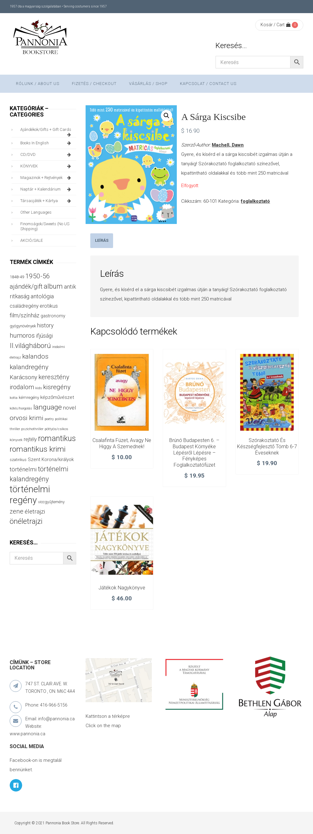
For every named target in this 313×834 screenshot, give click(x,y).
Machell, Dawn (228, 145)
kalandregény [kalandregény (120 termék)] (29, 367)
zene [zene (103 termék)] (16, 511)
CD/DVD (46, 154)
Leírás (101, 240)
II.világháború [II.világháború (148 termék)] (30, 345)
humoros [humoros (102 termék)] (22, 335)
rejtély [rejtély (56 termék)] (30, 439)
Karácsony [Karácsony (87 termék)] (23, 377)
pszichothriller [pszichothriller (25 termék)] (32, 429)
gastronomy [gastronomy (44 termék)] (53, 316)
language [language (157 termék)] (47, 407)
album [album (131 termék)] (53, 286)
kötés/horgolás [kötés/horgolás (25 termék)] (21, 408)
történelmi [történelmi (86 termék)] (23, 469)
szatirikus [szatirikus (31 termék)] (18, 460)
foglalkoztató (255, 201)
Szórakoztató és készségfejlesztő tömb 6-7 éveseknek (267, 446)
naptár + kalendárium (46, 189)
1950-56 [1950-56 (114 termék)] (37, 276)
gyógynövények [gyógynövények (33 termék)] (23, 326)
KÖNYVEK (46, 166)
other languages (36, 212)
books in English (46, 143)
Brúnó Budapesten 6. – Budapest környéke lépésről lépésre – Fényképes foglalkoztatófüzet (194, 452)
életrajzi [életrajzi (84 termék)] (35, 511)
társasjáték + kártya (46, 200)
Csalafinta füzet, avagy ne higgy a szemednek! (121, 443)
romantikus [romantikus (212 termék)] (57, 438)
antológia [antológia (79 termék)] (42, 296)
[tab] (101, 240)
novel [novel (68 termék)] (69, 408)
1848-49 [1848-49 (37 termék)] (17, 277)
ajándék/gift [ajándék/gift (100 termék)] (26, 286)
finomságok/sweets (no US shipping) (44, 226)
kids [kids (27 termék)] (38, 388)
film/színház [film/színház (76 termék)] (24, 315)
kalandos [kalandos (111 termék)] (35, 356)
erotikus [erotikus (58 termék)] (49, 306)
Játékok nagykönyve (121, 588)
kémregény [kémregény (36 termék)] (29, 397)
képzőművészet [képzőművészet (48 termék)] (57, 397)
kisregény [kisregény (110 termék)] (57, 387)
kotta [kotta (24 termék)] (13, 398)
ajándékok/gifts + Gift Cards (46, 131)
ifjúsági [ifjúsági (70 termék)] (44, 336)
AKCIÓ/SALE (31, 240)
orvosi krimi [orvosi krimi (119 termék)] (26, 418)
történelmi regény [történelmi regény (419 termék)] (30, 494)
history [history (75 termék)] (45, 325)
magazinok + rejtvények (46, 177)
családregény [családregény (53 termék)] (24, 306)
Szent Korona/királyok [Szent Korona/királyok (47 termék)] (51, 459)
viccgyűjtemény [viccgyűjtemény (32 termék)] (51, 501)
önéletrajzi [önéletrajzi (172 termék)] (26, 521)
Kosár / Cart (276, 24)
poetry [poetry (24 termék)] (49, 419)
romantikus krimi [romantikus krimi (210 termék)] (38, 449)
